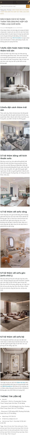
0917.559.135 (12, 416)
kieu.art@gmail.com (12, 419)
